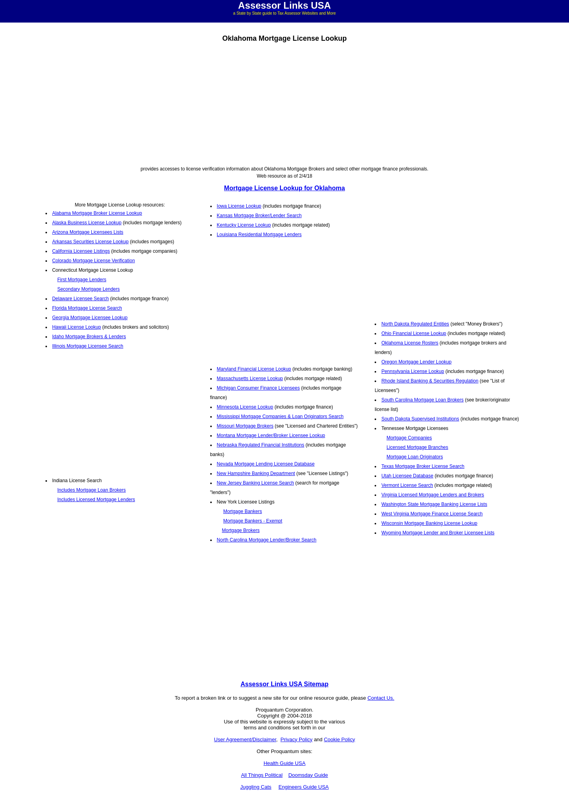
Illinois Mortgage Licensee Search (87, 346)
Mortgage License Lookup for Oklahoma (284, 188)
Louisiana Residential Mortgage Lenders (259, 234)
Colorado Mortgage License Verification (93, 260)
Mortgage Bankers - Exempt (252, 521)
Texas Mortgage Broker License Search (422, 466)
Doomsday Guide (308, 775)
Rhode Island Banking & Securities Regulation (429, 381)
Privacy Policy (297, 739)
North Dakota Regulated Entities (415, 324)
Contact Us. (380, 698)
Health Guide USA (284, 763)
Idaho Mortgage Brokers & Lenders (89, 336)
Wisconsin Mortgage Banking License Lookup (429, 523)
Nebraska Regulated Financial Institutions (260, 445)
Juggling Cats (255, 787)
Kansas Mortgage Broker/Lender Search (259, 215)
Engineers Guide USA (304, 787)
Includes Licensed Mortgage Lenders (96, 499)
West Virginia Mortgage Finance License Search (431, 514)
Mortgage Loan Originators (414, 457)
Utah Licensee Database (407, 476)
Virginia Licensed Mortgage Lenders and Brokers (432, 495)
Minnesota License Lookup (245, 407)
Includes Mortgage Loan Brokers (91, 490)
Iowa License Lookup (239, 206)
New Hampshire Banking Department (256, 473)
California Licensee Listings (81, 251)
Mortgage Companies (409, 438)
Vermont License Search (407, 485)
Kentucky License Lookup (244, 225)
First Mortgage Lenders (81, 279)
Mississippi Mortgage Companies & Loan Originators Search (280, 416)
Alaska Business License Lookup (86, 222)
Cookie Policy (339, 739)
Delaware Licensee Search (80, 298)
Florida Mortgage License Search (87, 308)
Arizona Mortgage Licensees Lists (87, 232)
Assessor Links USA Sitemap (285, 684)
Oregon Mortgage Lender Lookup (416, 362)
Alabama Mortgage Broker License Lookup (97, 213)
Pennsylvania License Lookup (412, 371)
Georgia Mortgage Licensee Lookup (90, 317)
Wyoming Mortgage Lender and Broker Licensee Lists (437, 533)
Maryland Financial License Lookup (254, 369)
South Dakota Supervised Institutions (420, 419)
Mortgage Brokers (241, 530)
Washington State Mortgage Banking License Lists (434, 504)
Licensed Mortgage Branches (417, 447)
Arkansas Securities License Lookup (90, 241)
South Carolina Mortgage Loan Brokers (422, 400)
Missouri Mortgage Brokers (245, 426)
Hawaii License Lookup (76, 327)
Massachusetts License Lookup (250, 378)
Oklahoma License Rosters (409, 343)
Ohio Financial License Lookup (413, 333)
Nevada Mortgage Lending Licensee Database (266, 464)
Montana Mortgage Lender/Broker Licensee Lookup (271, 435)
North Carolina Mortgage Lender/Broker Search (267, 540)
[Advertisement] (284, 102)
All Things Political (262, 775)
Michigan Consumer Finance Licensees (258, 388)
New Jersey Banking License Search (255, 483)
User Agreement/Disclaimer (245, 739)
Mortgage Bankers (242, 511)
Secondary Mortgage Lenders (88, 289)
